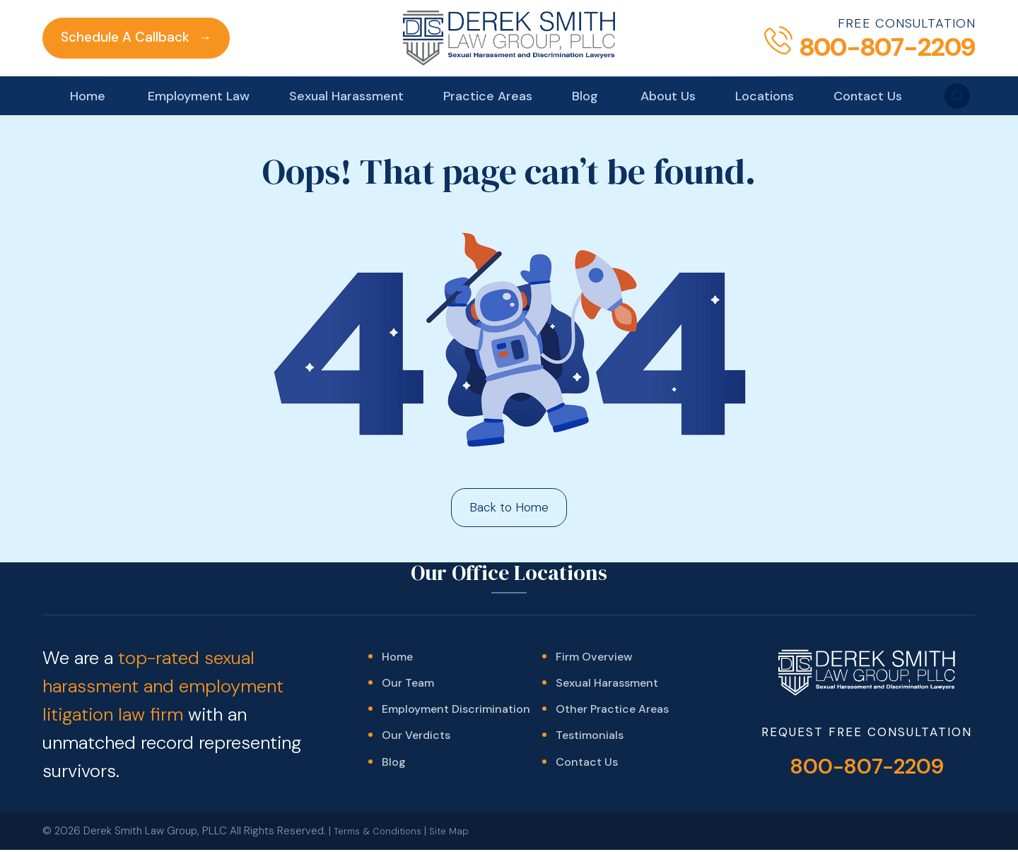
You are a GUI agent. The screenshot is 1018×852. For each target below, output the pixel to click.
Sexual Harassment (346, 96)
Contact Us (867, 96)
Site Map (459, 834)
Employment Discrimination (456, 714)
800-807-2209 (867, 769)
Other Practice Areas (612, 714)
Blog (585, 96)
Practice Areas (487, 96)
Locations (764, 96)
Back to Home (509, 507)
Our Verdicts (416, 742)
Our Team (408, 686)
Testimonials (590, 742)
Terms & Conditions (382, 834)
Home (87, 96)
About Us (668, 96)
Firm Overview (594, 658)
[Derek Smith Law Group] (509, 38)
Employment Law (199, 96)
